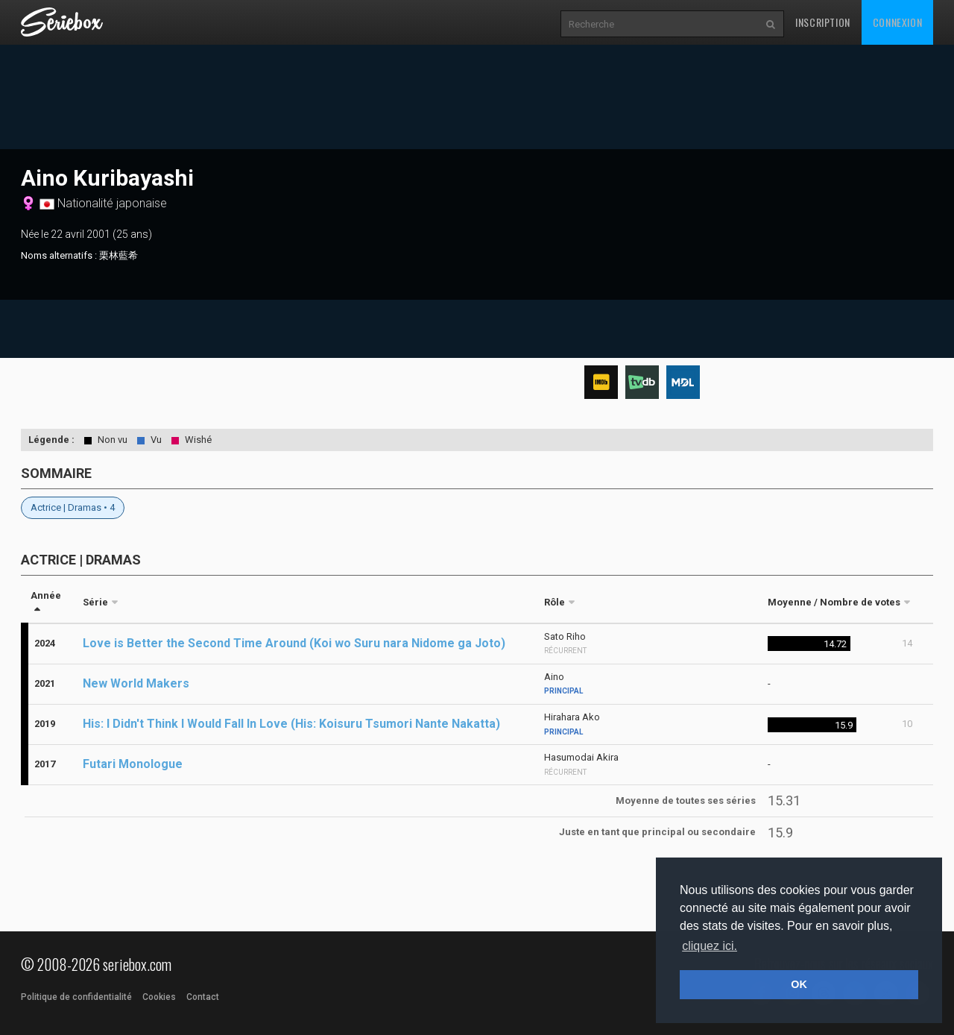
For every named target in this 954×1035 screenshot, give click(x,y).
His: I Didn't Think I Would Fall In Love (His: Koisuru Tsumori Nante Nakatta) (291, 723)
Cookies (159, 997)
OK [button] (799, 984)
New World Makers (136, 683)
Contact (202, 997)
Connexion (897, 22)
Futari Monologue (133, 764)
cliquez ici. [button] (709, 946)
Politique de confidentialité (76, 997)
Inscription (822, 22)
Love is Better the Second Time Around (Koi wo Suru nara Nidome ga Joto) (294, 643)
